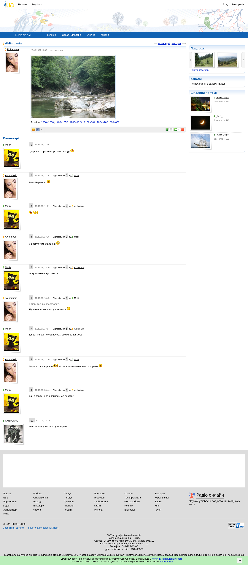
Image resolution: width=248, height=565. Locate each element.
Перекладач (10, 501)
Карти (97, 505)
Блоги (158, 501)
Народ (37, 501)
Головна (22, 4)
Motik (7, 144)
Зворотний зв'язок (13, 527)
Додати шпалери (71, 34)
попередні (164, 43)
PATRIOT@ (221, 97)
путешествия (56, 50)
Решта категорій (199, 70)
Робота (37, 493)
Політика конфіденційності (43, 527)
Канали (105, 34)
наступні (176, 43)
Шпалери (197, 93)
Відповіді (129, 509)
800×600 (115, 122)
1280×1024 (76, 122)
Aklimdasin (13, 43)
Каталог (128, 493)
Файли (37, 509)
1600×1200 (47, 122)
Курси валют (162, 497)
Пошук (67, 493)
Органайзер (10, 509)
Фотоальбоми (132, 501)
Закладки (160, 493)
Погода (68, 497)
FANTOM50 (10, 420)
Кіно (157, 505)
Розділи (36, 4)
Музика (98, 509)
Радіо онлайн (210, 495)
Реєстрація (238, 4)
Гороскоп (99, 497)
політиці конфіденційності (167, 558)
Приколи (69, 501)
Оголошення (40, 497)
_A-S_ (218, 116)
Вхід (225, 4)
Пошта (7, 493)
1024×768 (102, 122)
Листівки (69, 505)
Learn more (166, 561)
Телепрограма (132, 497)
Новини (128, 505)
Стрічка (91, 34)
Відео (6, 505)
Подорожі (197, 48)
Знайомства (101, 501)
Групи (158, 509)
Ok (239, 560)
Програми (99, 493)
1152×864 (89, 122)
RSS (5, 497)
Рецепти (68, 509)
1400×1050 (61, 122)
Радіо (6, 513)
